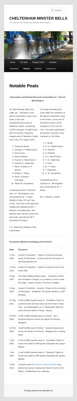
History (26, 69)
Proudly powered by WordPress (38, 391)
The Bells (24, 62)
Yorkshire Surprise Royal (45, 364)
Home (12, 62)
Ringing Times (38, 62)
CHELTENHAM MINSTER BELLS (38, 18)
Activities (52, 62)
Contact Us (50, 69)
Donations (14, 69)
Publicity (38, 69)
